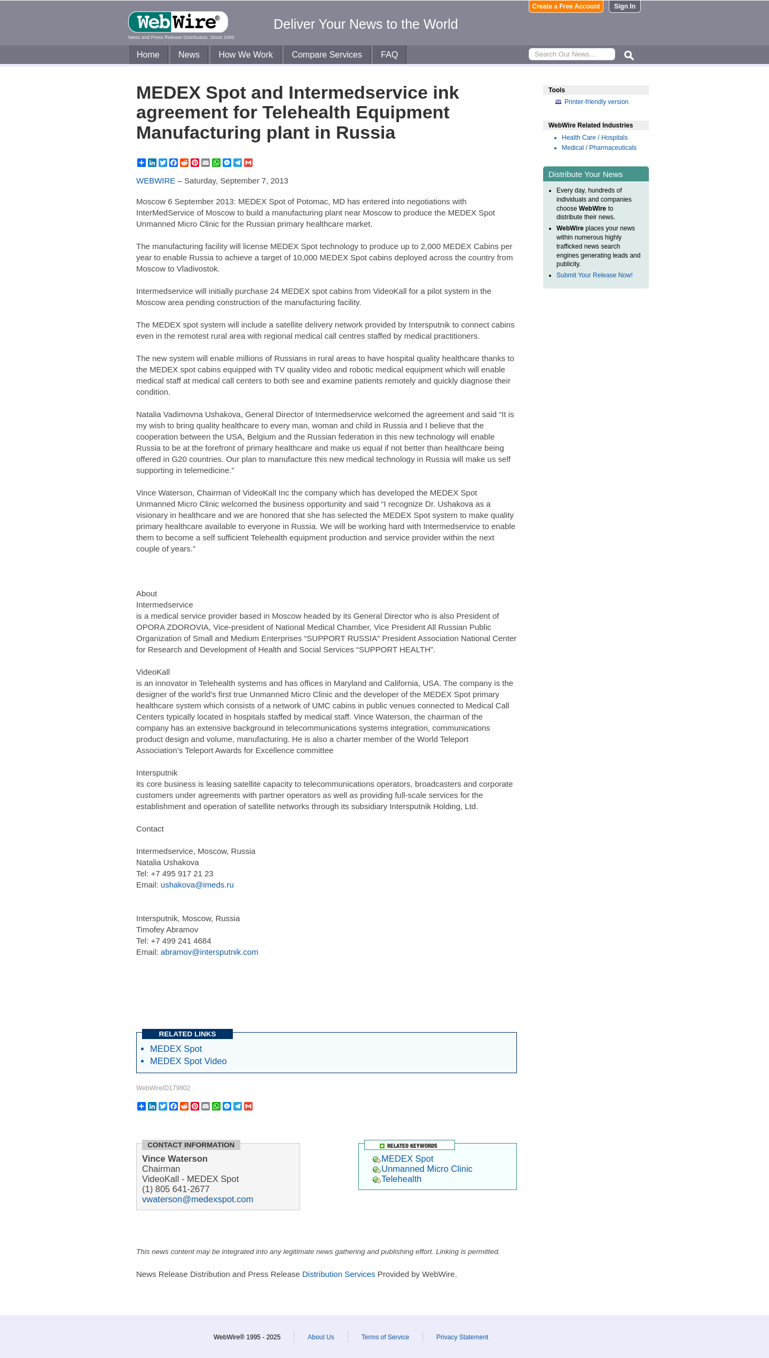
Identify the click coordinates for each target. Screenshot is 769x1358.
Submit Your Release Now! (594, 275)
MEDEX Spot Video (188, 1061)
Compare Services (327, 54)
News (189, 54)
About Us (321, 1337)
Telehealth (397, 1179)
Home (148, 54)
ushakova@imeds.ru (197, 884)
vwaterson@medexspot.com (197, 1199)
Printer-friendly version (596, 102)
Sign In (624, 6)
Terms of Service (385, 1337)
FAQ (389, 54)
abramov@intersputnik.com (209, 951)
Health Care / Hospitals (594, 137)
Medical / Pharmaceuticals (599, 147)
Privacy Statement (462, 1337)
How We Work (245, 54)
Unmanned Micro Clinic (423, 1168)
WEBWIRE (155, 180)
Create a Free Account (566, 6)
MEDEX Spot (176, 1048)
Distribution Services (338, 1274)
